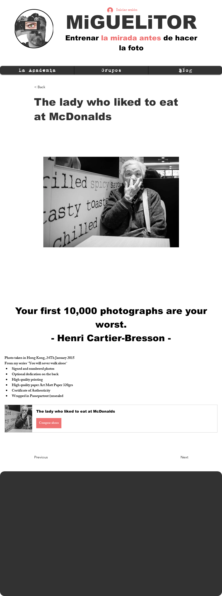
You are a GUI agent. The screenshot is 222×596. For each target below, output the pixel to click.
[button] (111, 419)
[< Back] (49, 87)
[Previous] (49, 457)
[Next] (177, 457)
